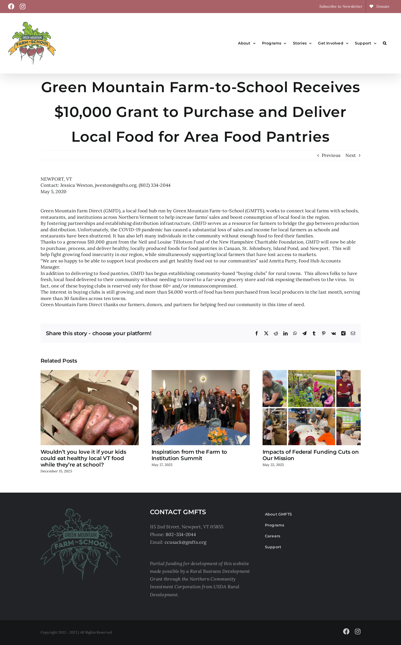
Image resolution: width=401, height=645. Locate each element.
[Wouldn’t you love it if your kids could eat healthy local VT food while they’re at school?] (90, 373)
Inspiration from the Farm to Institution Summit (189, 455)
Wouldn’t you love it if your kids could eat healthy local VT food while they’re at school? (83, 458)
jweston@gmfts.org (115, 185)
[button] (384, 43)
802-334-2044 (181, 534)
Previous (331, 155)
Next (351, 155)
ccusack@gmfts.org (185, 542)
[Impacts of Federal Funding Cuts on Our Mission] (312, 373)
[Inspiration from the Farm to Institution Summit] (201, 373)
